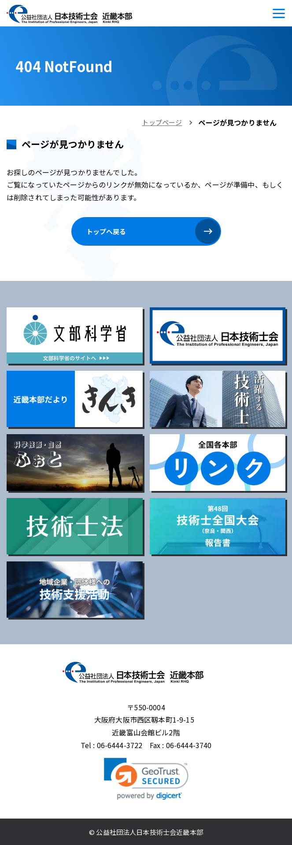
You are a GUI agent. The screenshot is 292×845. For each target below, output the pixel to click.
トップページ (162, 122)
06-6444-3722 (120, 745)
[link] (146, 779)
